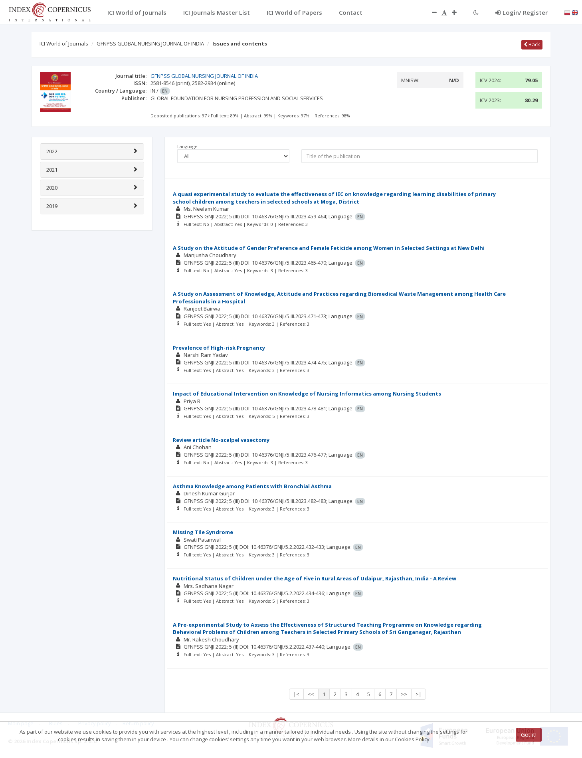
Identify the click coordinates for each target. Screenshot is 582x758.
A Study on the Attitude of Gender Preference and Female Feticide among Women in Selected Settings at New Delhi (329, 247)
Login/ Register (521, 12)
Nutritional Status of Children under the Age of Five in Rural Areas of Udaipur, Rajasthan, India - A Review (314, 578)
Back (532, 44)
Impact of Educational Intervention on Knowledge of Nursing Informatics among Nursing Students (307, 393)
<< (311, 694)
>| (419, 694)
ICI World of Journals (64, 43)
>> (404, 694)
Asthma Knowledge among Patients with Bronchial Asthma (252, 486)
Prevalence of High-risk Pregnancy (219, 347)
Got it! (528, 734)
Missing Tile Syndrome (203, 532)
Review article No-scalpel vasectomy (221, 439)
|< (296, 694)
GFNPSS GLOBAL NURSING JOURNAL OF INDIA (150, 43)
